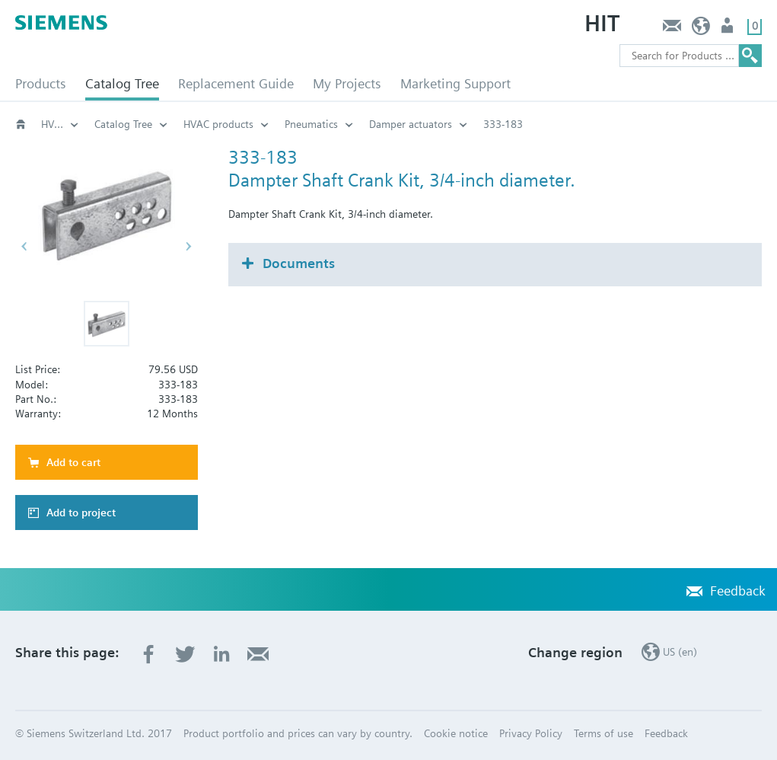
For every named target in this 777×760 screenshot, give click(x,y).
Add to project (81, 512)
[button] (106, 323)
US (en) (701, 29)
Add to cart (73, 462)
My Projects (347, 83)
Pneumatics (359, 124)
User (729, 29)
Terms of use (603, 733)
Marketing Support (455, 83)
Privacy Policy (530, 733)
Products (40, 83)
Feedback (671, 29)
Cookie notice (456, 733)
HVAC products (76, 124)
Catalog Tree (122, 83)
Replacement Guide (236, 83)
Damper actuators (458, 124)
